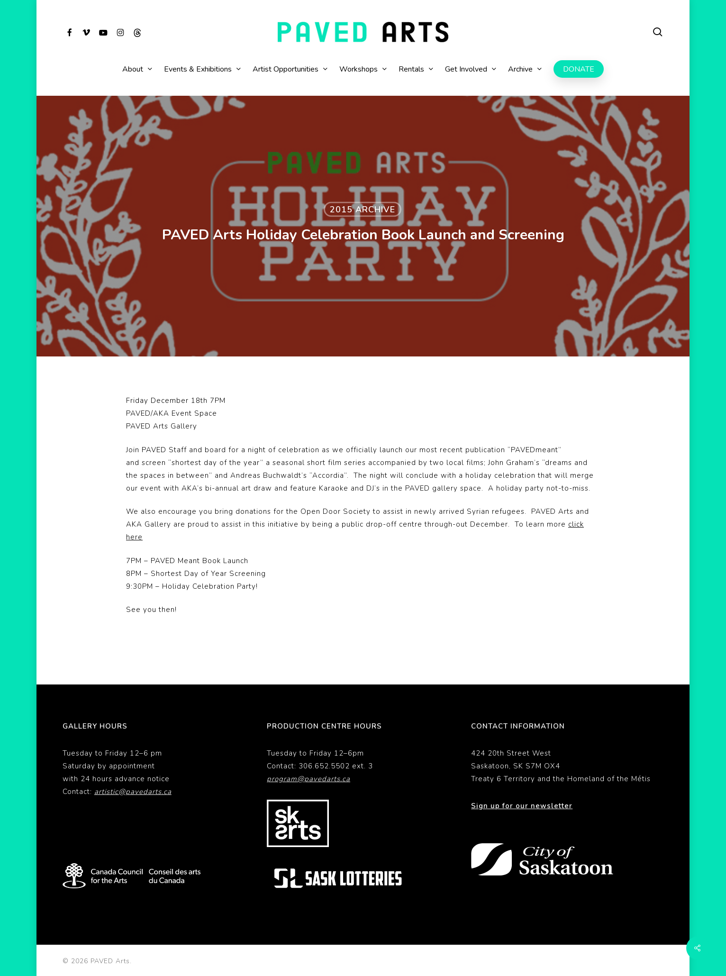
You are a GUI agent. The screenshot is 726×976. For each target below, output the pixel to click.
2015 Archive (362, 209)
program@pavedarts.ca (308, 779)
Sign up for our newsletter (521, 806)
